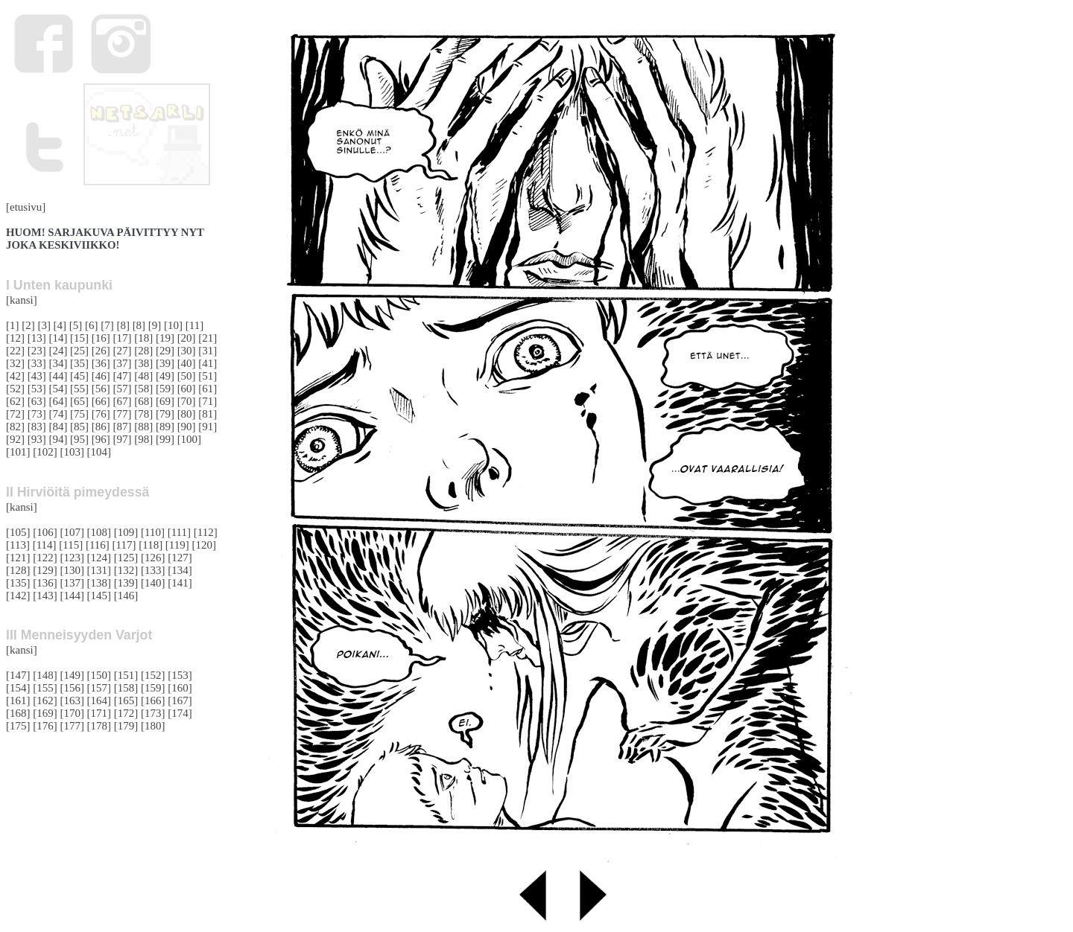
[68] (143, 401)
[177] (72, 726)
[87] (122, 427)
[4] (60, 325)
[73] (37, 414)
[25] (79, 351)
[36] (101, 363)
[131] (99, 570)
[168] (18, 713)
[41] (207, 363)
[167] (180, 700)
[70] (186, 401)
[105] (18, 532)
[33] (37, 363)
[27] (122, 351)
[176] (45, 726)
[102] (45, 452)
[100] (189, 439)
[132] (126, 570)
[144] (72, 595)
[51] (207, 376)
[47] (122, 376)
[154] (18, 688)
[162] (45, 700)
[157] (99, 688)
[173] (153, 713)
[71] (207, 401)
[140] (153, 583)
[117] (124, 545)
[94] (57, 439)
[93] (37, 439)
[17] (122, 338)
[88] (143, 427)
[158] (126, 688)
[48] (143, 376)
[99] (165, 439)
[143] (45, 595)
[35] (79, 363)
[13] (37, 338)
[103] (72, 452)
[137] (72, 583)
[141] (180, 583)
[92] (15, 439)
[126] (153, 558)
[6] (91, 325)
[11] (194, 325)
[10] (173, 325)
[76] (101, 414)
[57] (122, 389)
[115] (71, 545)
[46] (101, 376)
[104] (99, 452)
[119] (177, 545)
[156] (72, 688)
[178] (99, 726)
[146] (126, 595)
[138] (99, 583)
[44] (57, 376)
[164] (99, 700)
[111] (179, 532)
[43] (37, 376)
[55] (79, 389)
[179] (126, 726)
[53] (37, 389)
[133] (153, 570)
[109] (126, 532)
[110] (153, 532)
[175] (18, 726)
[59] (165, 389)
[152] (153, 675)
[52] (15, 389)
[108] (99, 532)
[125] (126, 558)
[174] (180, 713)
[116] (98, 545)
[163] (72, 700)
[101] (18, 452)
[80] (186, 414)
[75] (79, 414)
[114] (45, 545)
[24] (57, 351)
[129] (45, 570)
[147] (18, 675)
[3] (44, 325)
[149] (72, 675)
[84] (57, 427)
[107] (72, 532)
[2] (28, 325)
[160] (180, 688)
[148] (45, 675)
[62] (15, 401)
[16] (101, 338)
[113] (18, 545)
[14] (57, 338)
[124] (99, 558)
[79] (165, 414)
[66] (101, 401)
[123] (72, 558)
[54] (57, 389)
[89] (165, 427)
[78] (143, 414)
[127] (180, 558)
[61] (207, 389)
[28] (143, 351)
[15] (79, 338)
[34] (57, 363)
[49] (165, 376)
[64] (57, 401)
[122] (45, 558)
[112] (206, 532)
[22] (15, 351)
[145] (99, 595)
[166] (153, 700)
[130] (72, 570)
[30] (186, 351)
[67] (122, 401)
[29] (165, 351)
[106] (45, 532)
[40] (186, 363)
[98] (143, 439)
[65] (79, 401)
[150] (99, 675)
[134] (180, 570)
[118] (150, 545)
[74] (57, 414)
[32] (15, 363)
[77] (122, 414)
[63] (37, 401)
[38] (143, 363)
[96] (101, 439)
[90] (186, 427)
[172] (126, 713)
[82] (15, 427)
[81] (207, 414)
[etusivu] (25, 207)
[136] (45, 583)
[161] (18, 700)
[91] (207, 427)
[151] (126, 675)
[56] (101, 389)
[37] (122, 363)
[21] (207, 338)
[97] (122, 439)
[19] (165, 338)
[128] (18, 570)
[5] (76, 325)
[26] (101, 351)
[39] (165, 363)
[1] (12, 325)
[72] (15, 414)
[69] (165, 401)
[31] (207, 351)
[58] (143, 389)
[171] (99, 713)
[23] (37, 351)
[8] (123, 325)
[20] (186, 338)
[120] (204, 545)
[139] (126, 583)
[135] (18, 583)
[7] (107, 325)
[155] (45, 688)
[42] (15, 376)
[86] (101, 427)
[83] (37, 427)
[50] (186, 376)
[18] (143, 338)
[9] (155, 325)
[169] (45, 713)
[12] (15, 338)
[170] (72, 713)
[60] (186, 389)
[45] (79, 376)
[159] (153, 688)
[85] (79, 427)
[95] (79, 439)
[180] (153, 726)
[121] (18, 558)
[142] (18, 595)
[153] (180, 675)
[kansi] (21, 300)
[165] (126, 700)
